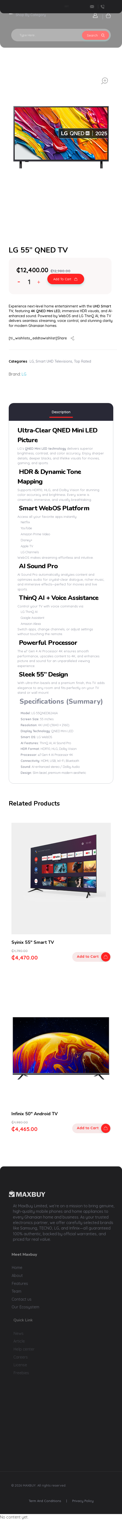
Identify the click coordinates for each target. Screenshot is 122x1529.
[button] (39, 283)
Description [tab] (61, 412)
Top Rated (82, 361)
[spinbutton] (29, 282)
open (104, 81)
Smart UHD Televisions (54, 361)
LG (32, 361)
